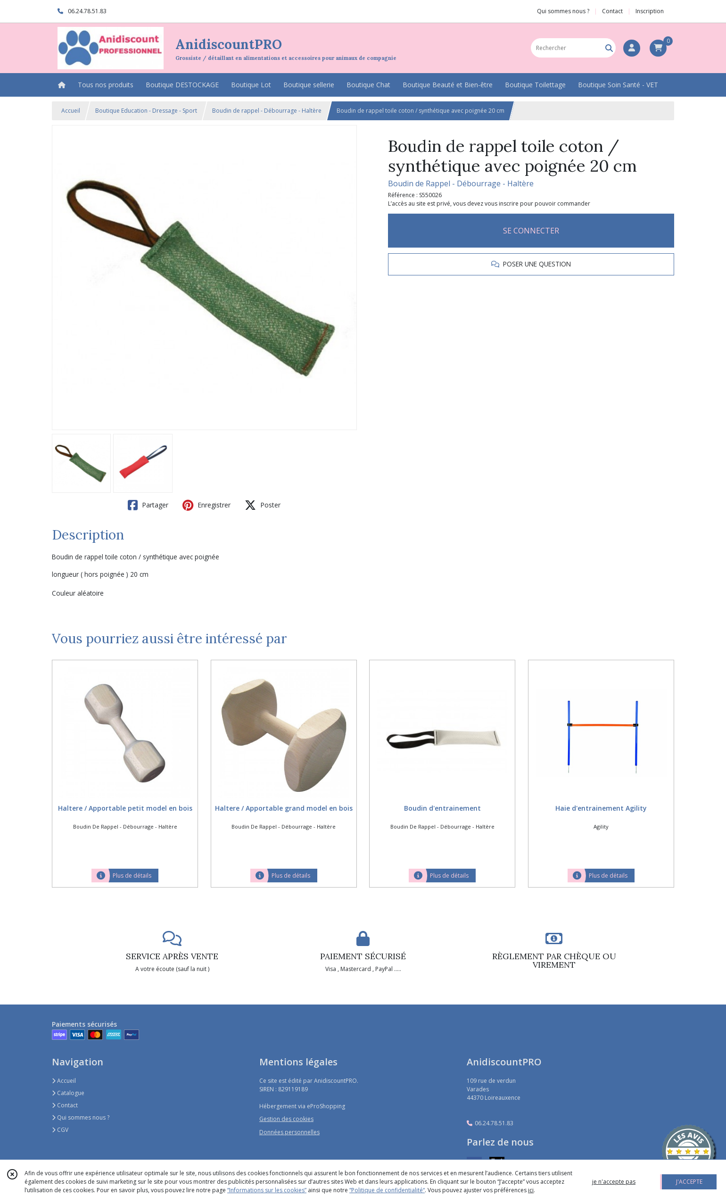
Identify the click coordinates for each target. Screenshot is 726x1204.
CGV (60, 1130)
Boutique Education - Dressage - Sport (146, 111)
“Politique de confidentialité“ (387, 1190)
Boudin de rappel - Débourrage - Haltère (267, 111)
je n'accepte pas (613, 1182)
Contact (612, 11)
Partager (148, 505)
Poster (262, 505)
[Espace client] (631, 48)
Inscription (649, 11)
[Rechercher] (609, 48)
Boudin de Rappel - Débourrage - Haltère (461, 183)
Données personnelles (289, 1132)
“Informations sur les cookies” (266, 1190)
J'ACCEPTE (689, 1182)
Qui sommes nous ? (80, 1117)
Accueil (70, 111)
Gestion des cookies (286, 1119)
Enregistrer (206, 505)
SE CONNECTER (531, 230)
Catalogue (68, 1093)
